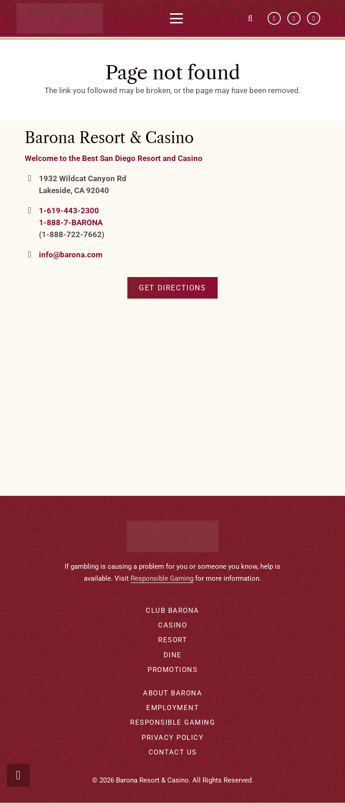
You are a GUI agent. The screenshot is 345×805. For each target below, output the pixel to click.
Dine (173, 655)
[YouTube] (294, 18)
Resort (172, 640)
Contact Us (172, 752)
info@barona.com (71, 254)
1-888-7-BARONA (71, 222)
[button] (179, 18)
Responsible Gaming (162, 578)
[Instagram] (313, 18)
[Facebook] (274, 18)
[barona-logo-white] (63, 18)
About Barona (172, 693)
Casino (172, 625)
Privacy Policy (172, 737)
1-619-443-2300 (69, 210)
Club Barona (172, 610)
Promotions (172, 670)
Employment (172, 708)
